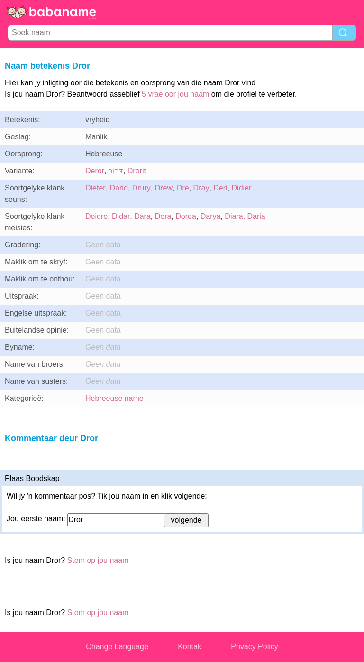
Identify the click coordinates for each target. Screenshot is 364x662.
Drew (164, 188)
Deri (220, 188)
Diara (234, 216)
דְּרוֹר (116, 171)
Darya (210, 216)
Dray (201, 188)
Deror (94, 171)
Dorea (185, 216)
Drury (141, 188)
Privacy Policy (254, 647)
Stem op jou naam (98, 560)
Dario (119, 188)
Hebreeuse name (114, 398)
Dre (183, 188)
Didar (121, 216)
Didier (242, 188)
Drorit (136, 171)
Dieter (95, 188)
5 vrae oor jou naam (175, 94)
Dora (163, 216)
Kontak (189, 647)
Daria (256, 216)
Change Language (117, 647)
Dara (142, 216)
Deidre (96, 216)
